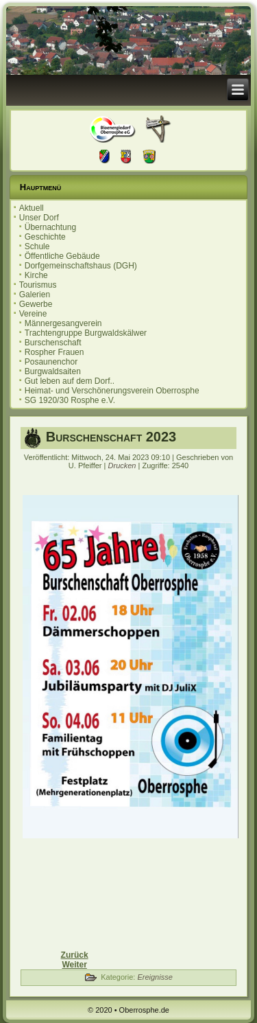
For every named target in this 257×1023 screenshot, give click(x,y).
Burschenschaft (53, 342)
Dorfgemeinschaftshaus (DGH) (81, 266)
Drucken (123, 465)
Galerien (34, 294)
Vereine (33, 314)
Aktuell (31, 208)
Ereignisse (154, 977)
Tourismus (38, 285)
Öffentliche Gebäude (62, 256)
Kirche (36, 275)
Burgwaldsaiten (53, 371)
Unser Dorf (39, 217)
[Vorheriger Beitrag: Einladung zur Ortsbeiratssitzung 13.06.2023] (74, 955)
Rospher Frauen (54, 352)
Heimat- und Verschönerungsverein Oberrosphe (112, 390)
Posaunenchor (51, 362)
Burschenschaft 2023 (111, 436)
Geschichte (45, 237)
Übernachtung (50, 227)
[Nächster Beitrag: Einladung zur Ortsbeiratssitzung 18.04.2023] (74, 964)
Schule (37, 246)
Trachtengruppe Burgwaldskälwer (86, 333)
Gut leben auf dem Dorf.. (69, 381)
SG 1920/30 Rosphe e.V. (70, 400)
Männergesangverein (63, 323)
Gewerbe (36, 304)
